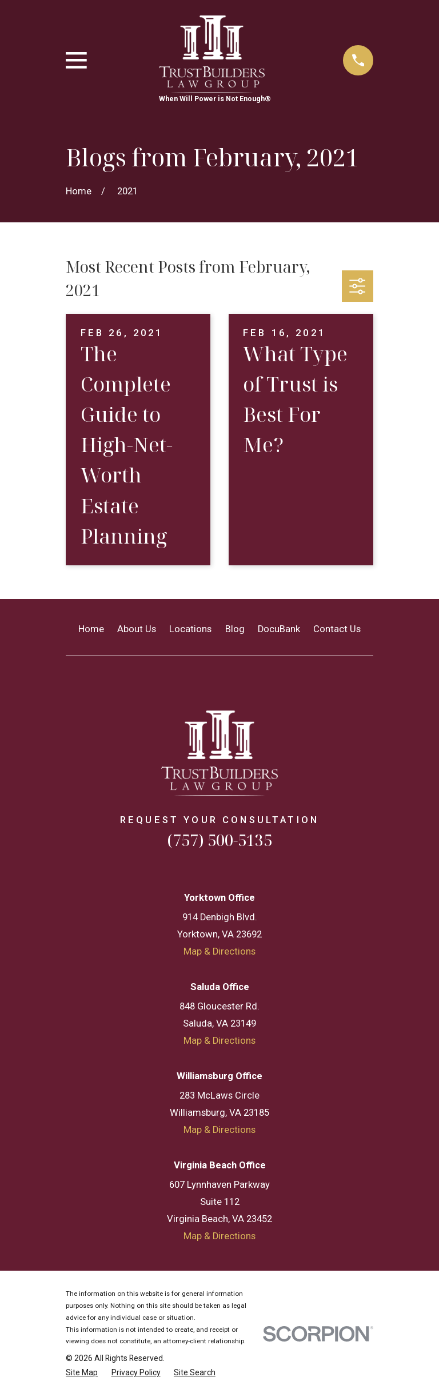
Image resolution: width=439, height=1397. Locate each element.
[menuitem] (82, 1373)
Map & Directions (219, 951)
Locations (190, 629)
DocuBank (279, 629)
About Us (136, 629)
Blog (235, 629)
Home (91, 629)
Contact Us (337, 629)
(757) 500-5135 (219, 840)
